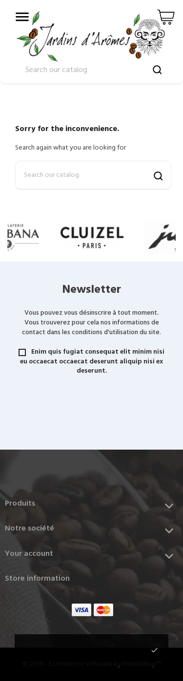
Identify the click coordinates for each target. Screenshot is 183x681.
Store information (37, 578)
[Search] (93, 175)
